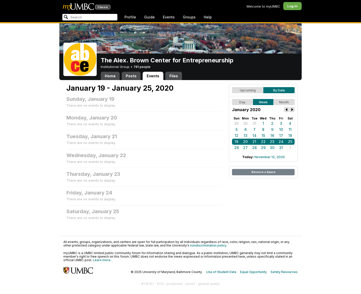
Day (242, 102)
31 (254, 123)
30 (245, 123)
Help (208, 17)
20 (245, 141)
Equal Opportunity (253, 272)
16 (272, 135)
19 (236, 141)
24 (281, 141)
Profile (130, 17)
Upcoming (248, 90)
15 (263, 135)
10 (281, 129)
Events (169, 17)
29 (236, 123)
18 (290, 135)
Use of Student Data (221, 272)
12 (236, 135)
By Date (279, 90)
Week (263, 102)
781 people (142, 67)
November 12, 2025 (269, 157)
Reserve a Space (263, 172)
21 (254, 141)
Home (110, 76)
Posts (131, 76)
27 (245, 147)
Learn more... (103, 260)
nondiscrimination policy (208, 245)
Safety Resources (284, 272)
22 (263, 141)
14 (254, 135)
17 (281, 135)
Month (284, 102)
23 (272, 141)
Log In (292, 6)
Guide (149, 17)
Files (173, 76)
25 (290, 141)
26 (236, 147)
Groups (189, 17)
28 (254, 147)
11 (290, 129)
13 (245, 135)
